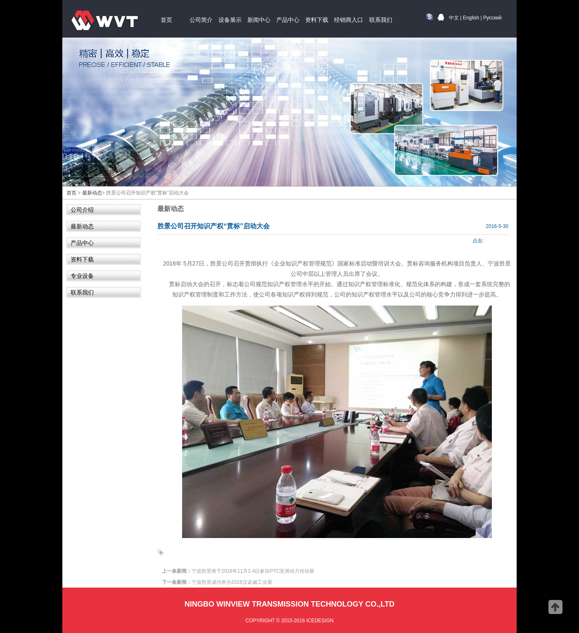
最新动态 (92, 193)
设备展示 (230, 20)
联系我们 (380, 20)
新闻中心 (259, 20)
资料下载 (316, 20)
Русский (492, 18)
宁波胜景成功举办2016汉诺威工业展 (232, 582)
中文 (454, 18)
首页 (166, 20)
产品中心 (287, 20)
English (471, 18)
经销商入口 (348, 20)
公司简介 (201, 20)
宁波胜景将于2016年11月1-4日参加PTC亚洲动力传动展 (253, 571)
